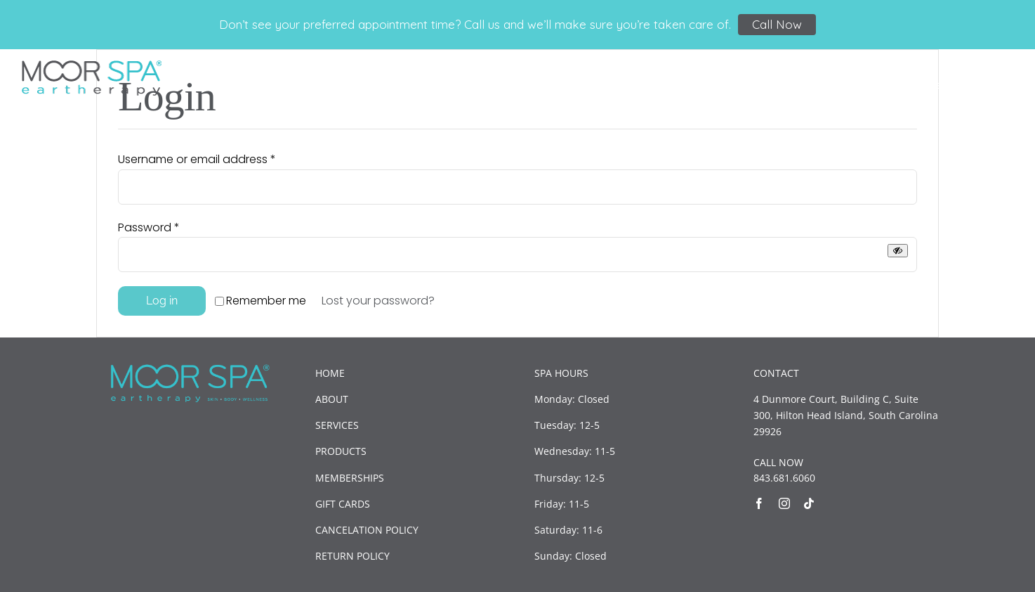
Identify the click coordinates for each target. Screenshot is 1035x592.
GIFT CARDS (342, 503)
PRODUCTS (341, 451)
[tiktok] (809, 503)
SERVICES (337, 425)
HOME (330, 373)
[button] (991, 83)
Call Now (777, 24)
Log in (162, 300)
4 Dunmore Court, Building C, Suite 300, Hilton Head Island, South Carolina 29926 (845, 415)
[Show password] (898, 250)
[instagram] (784, 503)
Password (149, 227)
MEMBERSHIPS (349, 477)
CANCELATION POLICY (366, 529)
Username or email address (197, 159)
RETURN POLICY (352, 555)
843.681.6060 (784, 477)
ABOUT (331, 399)
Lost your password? (378, 300)
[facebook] (759, 503)
